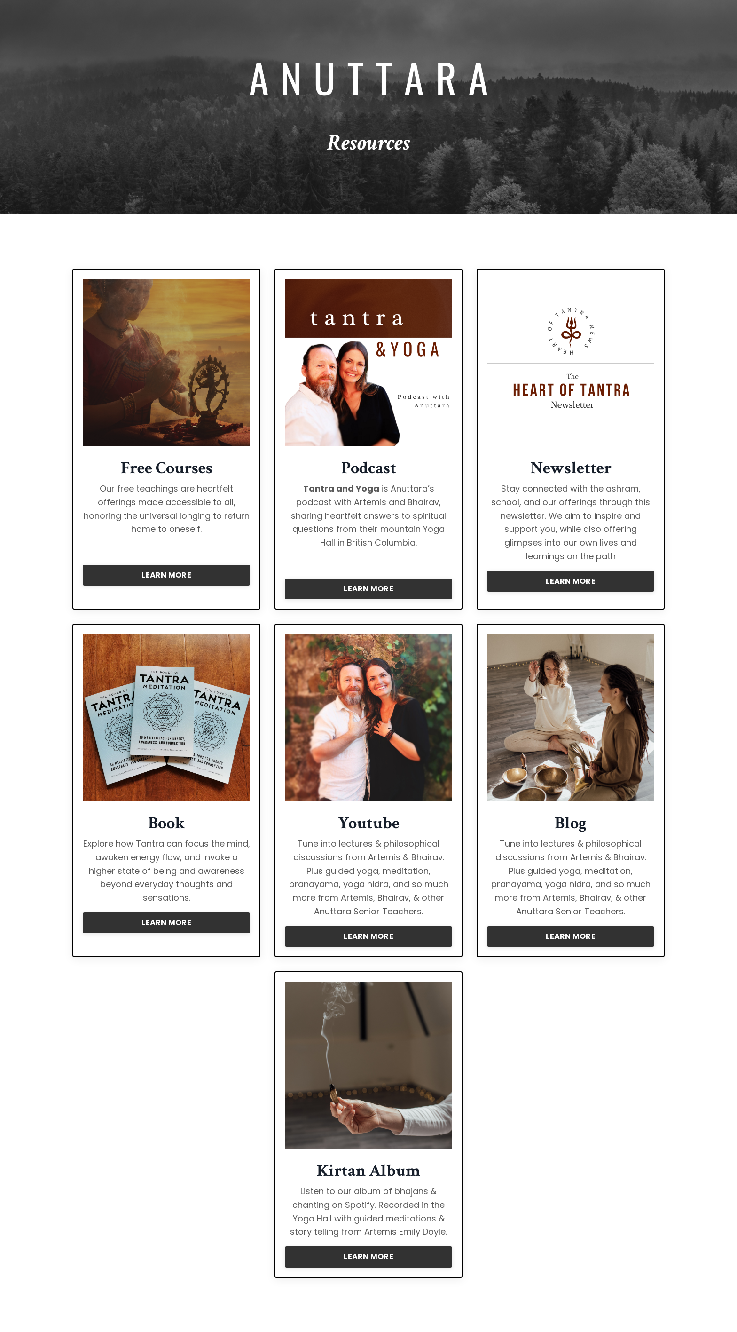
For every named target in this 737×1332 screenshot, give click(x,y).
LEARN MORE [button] (166, 575)
